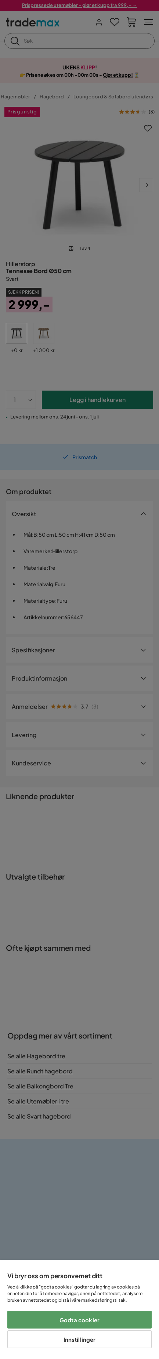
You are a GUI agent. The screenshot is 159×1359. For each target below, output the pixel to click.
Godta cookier (79, 1319)
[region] (79, 1309)
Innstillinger (80, 1339)
